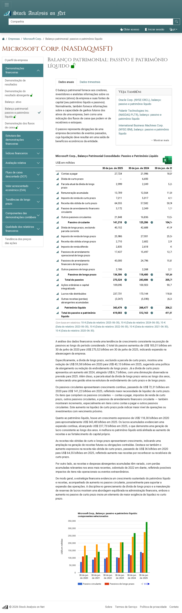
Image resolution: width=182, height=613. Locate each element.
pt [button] (172, 29)
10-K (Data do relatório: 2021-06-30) (148, 326)
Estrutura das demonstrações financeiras (15, 139)
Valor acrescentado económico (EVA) (17, 188)
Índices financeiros (17, 153)
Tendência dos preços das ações (18, 241)
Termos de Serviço (126, 606)
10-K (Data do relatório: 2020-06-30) (75, 330)
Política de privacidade (153, 606)
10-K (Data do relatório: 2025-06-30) (100, 322)
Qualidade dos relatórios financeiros (20, 228)
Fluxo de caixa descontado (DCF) (16, 174)
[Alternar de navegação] (6, 4)
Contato (174, 606)
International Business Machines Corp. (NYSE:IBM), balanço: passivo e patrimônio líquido (144, 129)
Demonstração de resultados (15, 82)
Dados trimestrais (90, 82)
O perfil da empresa (16, 60)
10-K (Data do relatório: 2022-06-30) (109, 326)
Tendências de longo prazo (18, 201)
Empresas (14, 38)
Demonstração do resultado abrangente (19, 93)
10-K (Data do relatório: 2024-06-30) (140, 322)
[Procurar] (91, 21)
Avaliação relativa (16, 162)
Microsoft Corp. (32, 38)
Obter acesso (129, 29)
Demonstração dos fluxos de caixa (20, 125)
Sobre (108, 606)
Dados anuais (66, 82)
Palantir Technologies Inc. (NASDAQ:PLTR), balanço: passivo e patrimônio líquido (140, 114)
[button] (57, 174)
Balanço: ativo (13, 102)
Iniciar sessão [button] (154, 29)
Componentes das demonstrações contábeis (21, 215)
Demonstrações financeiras (15, 70)
